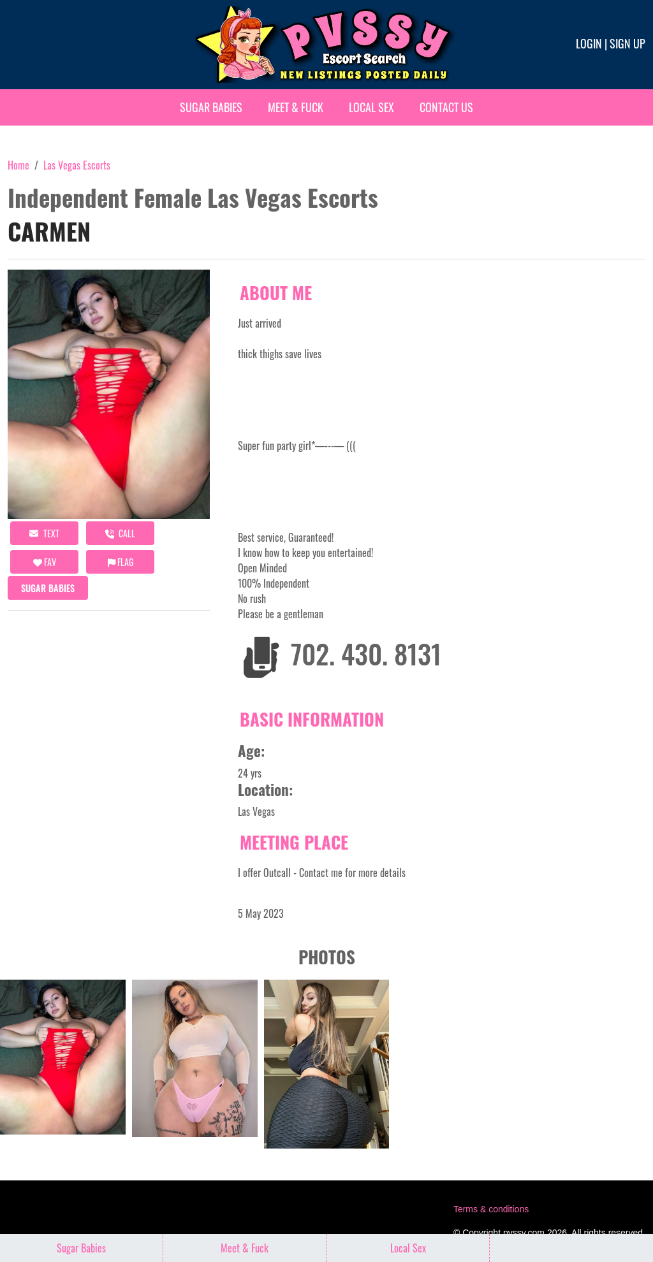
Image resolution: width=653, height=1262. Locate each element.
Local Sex (371, 107)
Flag (120, 562)
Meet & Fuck (295, 107)
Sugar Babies (211, 107)
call (120, 533)
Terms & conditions (491, 1209)
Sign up (627, 43)
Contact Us (446, 107)
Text (44, 533)
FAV (44, 562)
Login (589, 43)
